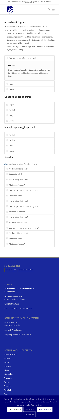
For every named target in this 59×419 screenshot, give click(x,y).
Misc (20, 164)
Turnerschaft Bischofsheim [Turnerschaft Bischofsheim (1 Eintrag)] (26, 270)
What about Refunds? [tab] (15, 185)
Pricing (34, 164)
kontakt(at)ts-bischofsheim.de (21, 308)
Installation (13, 164)
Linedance (7, 366)
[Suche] (47, 9)
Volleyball (7, 390)
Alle (5, 164)
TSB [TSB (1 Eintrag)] (15, 270)
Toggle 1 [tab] (10, 110)
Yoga (5, 394)
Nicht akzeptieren (45, 409)
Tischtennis (8, 378)
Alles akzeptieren (15, 409)
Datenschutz (30, 414)
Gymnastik (7, 358)
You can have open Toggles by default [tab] (21, 58)
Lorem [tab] (10, 89)
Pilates (6, 370)
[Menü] (53, 10)
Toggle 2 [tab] (10, 104)
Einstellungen (29, 409)
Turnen (6, 382)
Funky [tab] (9, 84)
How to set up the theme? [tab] (17, 179)
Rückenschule (8, 374)
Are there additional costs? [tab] (17, 169)
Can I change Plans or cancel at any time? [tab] (22, 190)
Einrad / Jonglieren (10, 354)
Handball (7, 362)
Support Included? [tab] (14, 174)
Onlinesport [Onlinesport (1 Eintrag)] (9, 270)
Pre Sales (27, 164)
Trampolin (7, 386)
